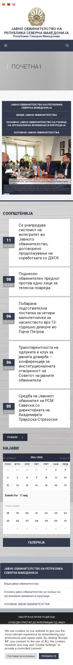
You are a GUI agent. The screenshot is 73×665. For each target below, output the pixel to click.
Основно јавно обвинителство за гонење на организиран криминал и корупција (36, 124)
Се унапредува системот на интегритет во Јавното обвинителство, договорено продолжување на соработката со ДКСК (39, 241)
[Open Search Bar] (67, 45)
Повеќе (6, 194)
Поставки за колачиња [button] (21, 656)
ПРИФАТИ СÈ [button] (48, 656)
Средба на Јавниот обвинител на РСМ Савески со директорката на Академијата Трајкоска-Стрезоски (38, 408)
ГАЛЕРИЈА (36, 542)
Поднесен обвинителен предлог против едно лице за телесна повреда (39, 280)
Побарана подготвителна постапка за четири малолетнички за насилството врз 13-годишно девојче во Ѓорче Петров (38, 317)
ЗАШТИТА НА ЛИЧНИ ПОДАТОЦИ (36, 617)
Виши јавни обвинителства (36, 114)
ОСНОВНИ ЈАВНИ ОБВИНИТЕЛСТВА (36, 132)
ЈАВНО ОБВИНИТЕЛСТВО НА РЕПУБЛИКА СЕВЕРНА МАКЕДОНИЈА (36, 31)
